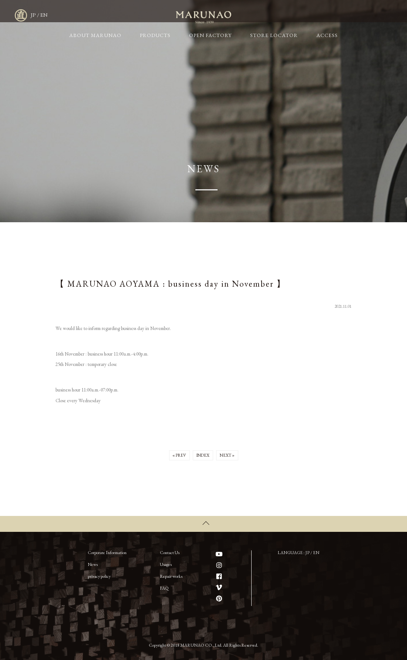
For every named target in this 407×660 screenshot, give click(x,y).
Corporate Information (107, 550)
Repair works (171, 574)
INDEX (203, 456)
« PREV (176, 456)
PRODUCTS (188, 15)
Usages (166, 562)
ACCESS (334, 15)
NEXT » (230, 456)
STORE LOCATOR (289, 15)
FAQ (164, 586)
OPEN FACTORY (234, 15)
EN (370, 15)
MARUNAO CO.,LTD (61, 15)
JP (359, 15)
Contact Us (169, 550)
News (93, 562)
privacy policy (99, 574)
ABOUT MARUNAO (138, 15)
